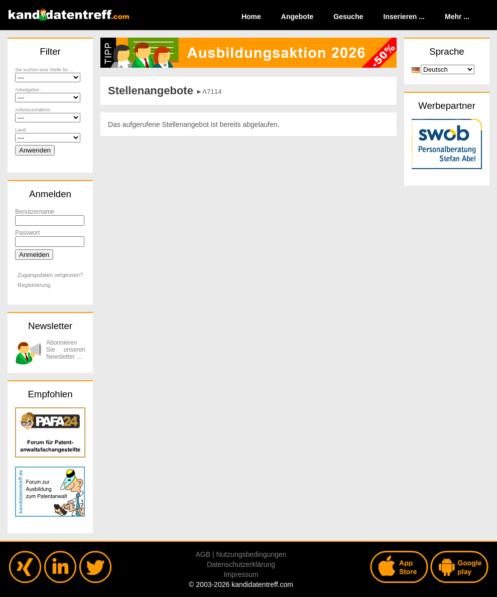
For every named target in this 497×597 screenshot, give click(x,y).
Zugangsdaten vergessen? (50, 275)
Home (251, 17)
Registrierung (34, 285)
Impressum (240, 574)
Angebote (297, 17)
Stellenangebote (150, 90)
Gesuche (348, 17)
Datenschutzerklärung (241, 564)
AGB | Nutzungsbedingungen (240, 554)
